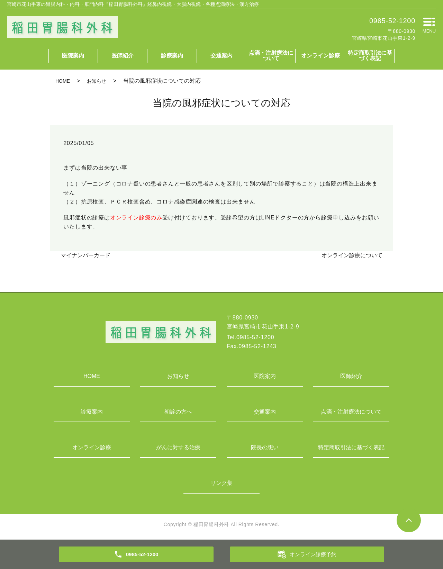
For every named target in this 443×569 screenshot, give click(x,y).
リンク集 (221, 483)
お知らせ (96, 81)
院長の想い (265, 447)
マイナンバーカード (85, 255)
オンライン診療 (320, 55)
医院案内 (73, 55)
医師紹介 (122, 55)
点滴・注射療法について (271, 55)
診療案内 (172, 55)
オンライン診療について (352, 255)
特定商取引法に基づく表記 (370, 55)
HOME (62, 81)
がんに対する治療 (178, 447)
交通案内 (221, 55)
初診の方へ (178, 412)
